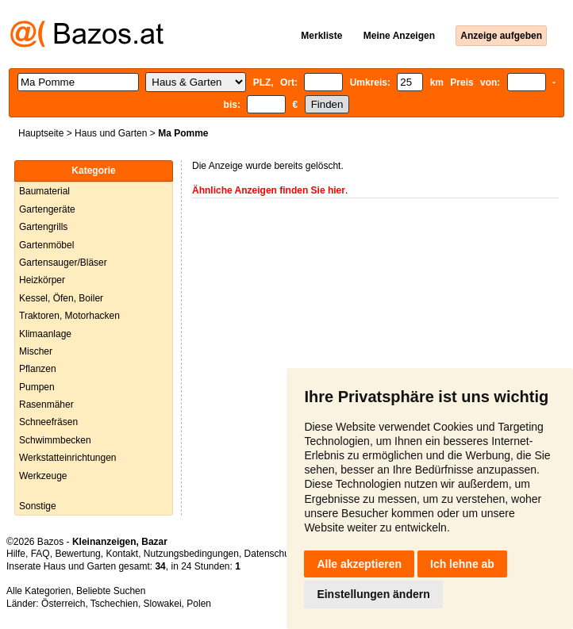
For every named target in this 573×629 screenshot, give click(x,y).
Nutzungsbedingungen (191, 553)
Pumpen (37, 387)
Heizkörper (42, 280)
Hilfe (15, 553)
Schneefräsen (48, 422)
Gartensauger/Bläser (63, 262)
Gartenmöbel (46, 245)
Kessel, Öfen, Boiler (61, 298)
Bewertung (77, 553)
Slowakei (163, 603)
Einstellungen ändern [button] (373, 594)
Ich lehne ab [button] (462, 564)
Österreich (63, 603)
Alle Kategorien (38, 590)
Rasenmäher (46, 404)
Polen (199, 603)
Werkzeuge (43, 475)
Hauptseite (40, 133)
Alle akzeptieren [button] (359, 564)
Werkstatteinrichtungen (68, 457)
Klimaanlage (45, 333)
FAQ (40, 553)
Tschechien (114, 603)
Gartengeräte (47, 209)
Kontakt (122, 553)
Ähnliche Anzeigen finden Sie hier (268, 190)
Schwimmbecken (55, 440)
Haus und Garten (111, 133)
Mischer (35, 351)
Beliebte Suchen (110, 590)
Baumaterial (44, 191)
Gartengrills (43, 226)
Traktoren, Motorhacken (69, 315)
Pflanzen (37, 368)
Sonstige (37, 506)
